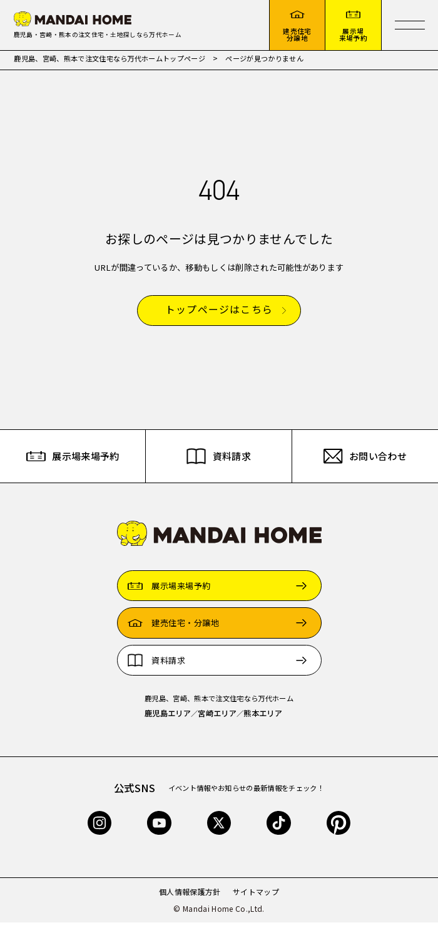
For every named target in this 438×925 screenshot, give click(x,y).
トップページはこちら (219, 312)
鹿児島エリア (168, 715)
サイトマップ (256, 894)
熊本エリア (262, 715)
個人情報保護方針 (190, 894)
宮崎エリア (217, 715)
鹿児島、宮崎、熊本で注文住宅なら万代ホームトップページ (109, 61)
